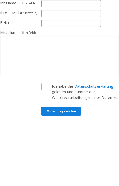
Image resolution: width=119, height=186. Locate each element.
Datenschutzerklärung (93, 86)
